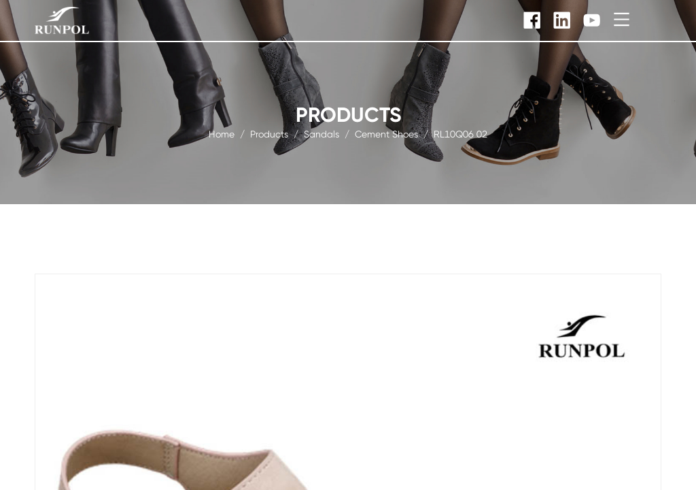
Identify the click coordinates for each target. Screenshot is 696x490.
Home (221, 133)
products (269, 133)
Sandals (321, 133)
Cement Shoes (386, 133)
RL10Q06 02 (460, 133)
